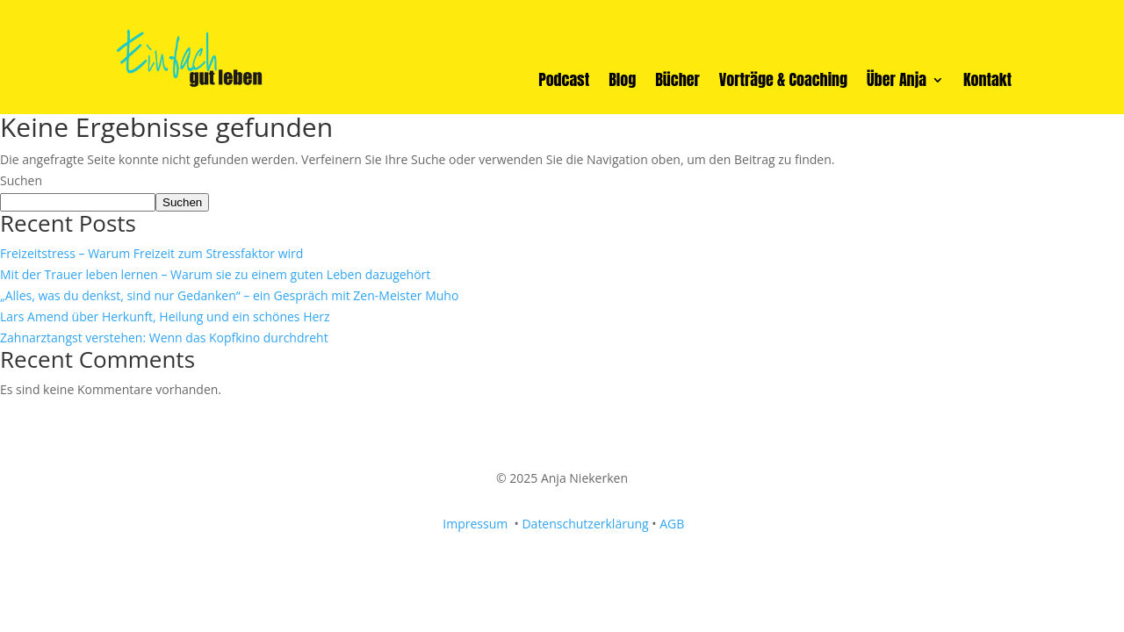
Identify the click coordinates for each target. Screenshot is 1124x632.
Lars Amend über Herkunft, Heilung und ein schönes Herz (165, 316)
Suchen (21, 180)
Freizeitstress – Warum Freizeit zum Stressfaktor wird (151, 253)
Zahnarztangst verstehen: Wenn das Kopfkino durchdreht (164, 337)
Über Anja (896, 82)
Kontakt (987, 82)
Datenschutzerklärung (585, 523)
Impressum (477, 523)
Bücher (677, 82)
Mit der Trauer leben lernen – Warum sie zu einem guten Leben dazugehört (215, 274)
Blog (622, 82)
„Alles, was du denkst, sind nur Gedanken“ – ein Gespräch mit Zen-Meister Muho (229, 295)
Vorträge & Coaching (783, 82)
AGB (671, 523)
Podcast (563, 82)
